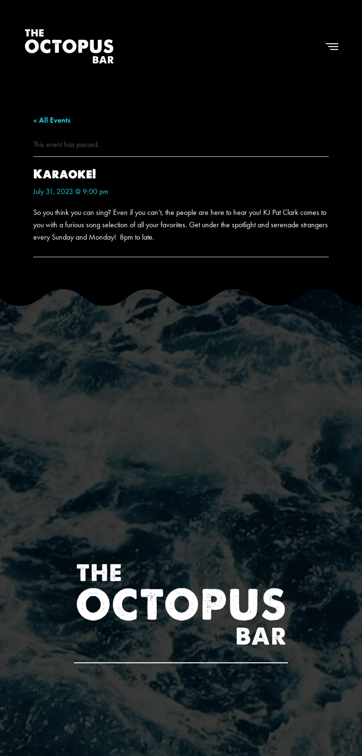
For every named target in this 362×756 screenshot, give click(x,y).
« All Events (51, 120)
